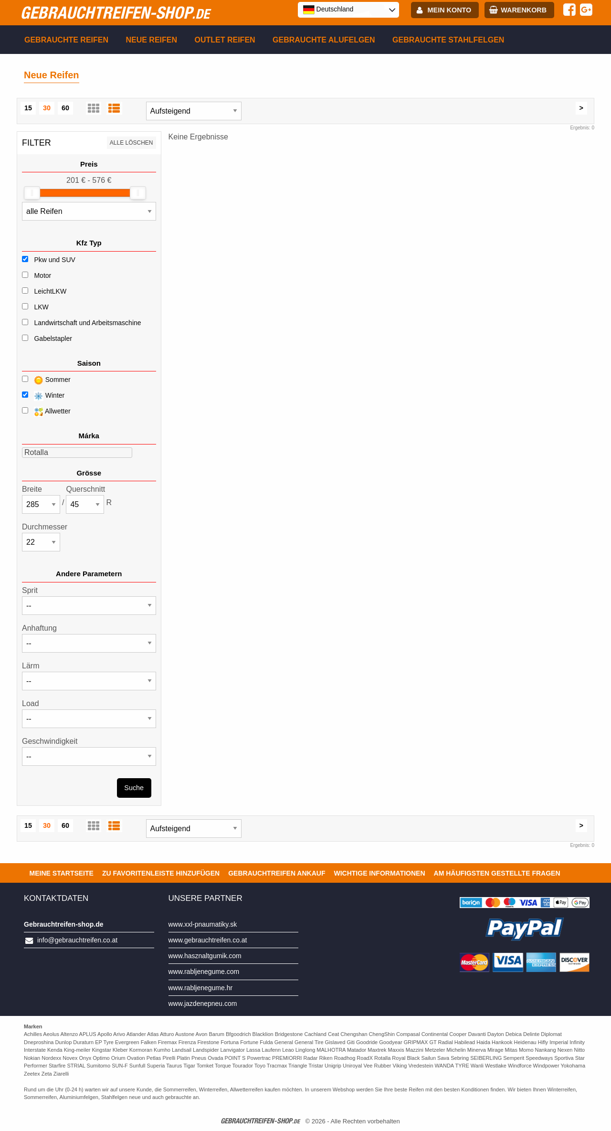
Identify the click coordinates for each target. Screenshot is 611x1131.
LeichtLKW (50, 291)
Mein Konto (450, 10)
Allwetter (46, 412)
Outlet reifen (225, 40)
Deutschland (328, 9)
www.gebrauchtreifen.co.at (208, 940)
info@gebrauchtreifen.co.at (77, 940)
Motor (42, 275)
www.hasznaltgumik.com (205, 956)
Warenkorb (524, 10)
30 (47, 108)
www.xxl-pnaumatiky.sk (203, 924)
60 (65, 108)
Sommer (46, 380)
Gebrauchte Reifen (66, 40)
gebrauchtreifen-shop (115, 12)
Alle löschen (131, 142)
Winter (43, 396)
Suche (134, 788)
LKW (41, 307)
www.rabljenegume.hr (201, 988)
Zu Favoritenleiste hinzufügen (161, 873)
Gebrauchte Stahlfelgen (448, 40)
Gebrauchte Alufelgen (324, 40)
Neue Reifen (151, 40)
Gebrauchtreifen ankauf (276, 873)
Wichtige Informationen (379, 873)
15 (28, 108)
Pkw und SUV (54, 260)
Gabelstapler (53, 338)
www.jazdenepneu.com (203, 1003)
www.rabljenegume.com (204, 971)
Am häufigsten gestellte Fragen (497, 873)
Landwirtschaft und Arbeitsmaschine (87, 323)
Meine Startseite (62, 873)
